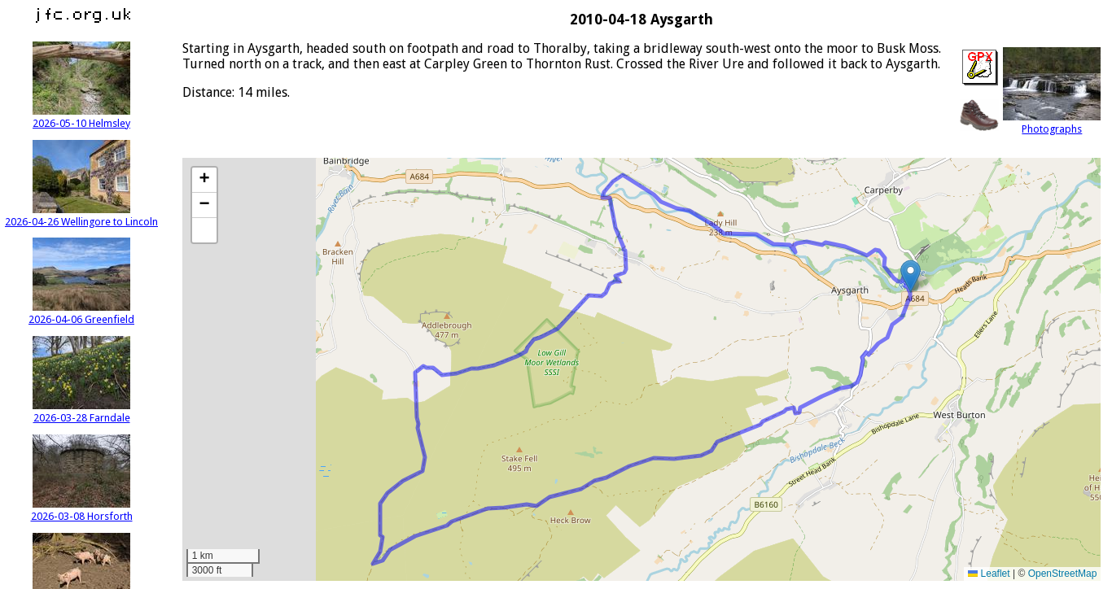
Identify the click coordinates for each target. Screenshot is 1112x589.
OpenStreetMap (1062, 573)
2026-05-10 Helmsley (81, 117)
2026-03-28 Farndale (81, 411)
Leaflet (988, 573)
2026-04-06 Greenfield (81, 313)
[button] (910, 276)
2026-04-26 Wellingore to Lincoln (81, 215)
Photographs (1052, 123)
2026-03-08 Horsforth (82, 510)
